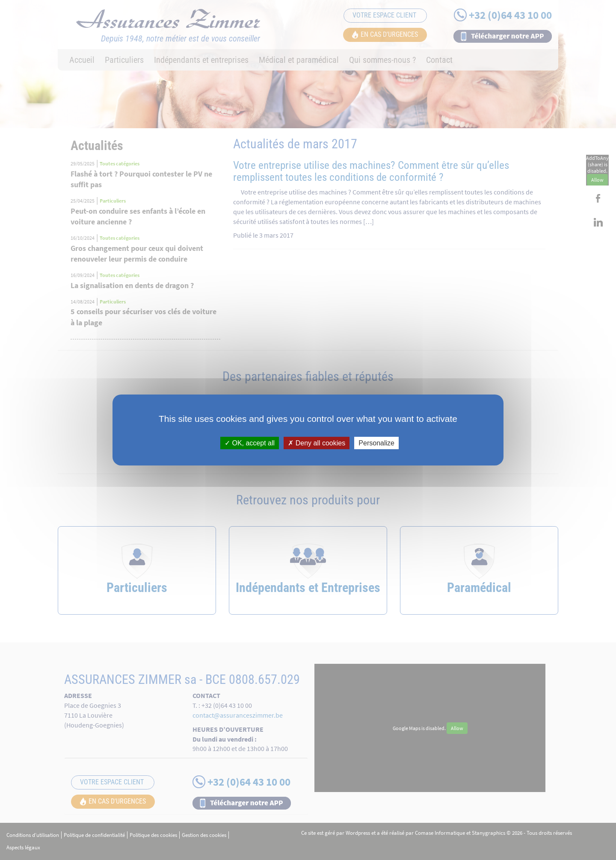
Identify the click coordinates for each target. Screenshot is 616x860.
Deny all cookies (316, 443)
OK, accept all (250, 443)
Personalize (376, 443)
